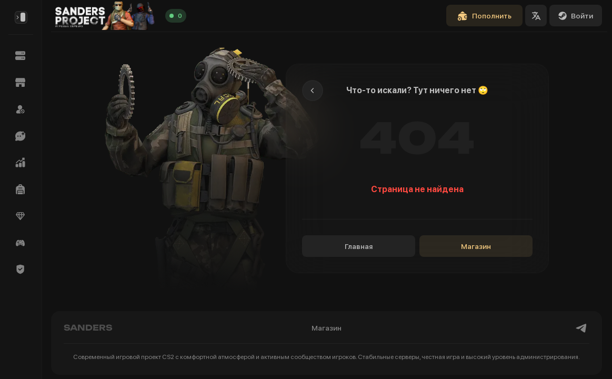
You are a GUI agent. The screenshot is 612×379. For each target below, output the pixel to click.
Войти (575, 16)
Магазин (476, 246)
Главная (359, 246)
